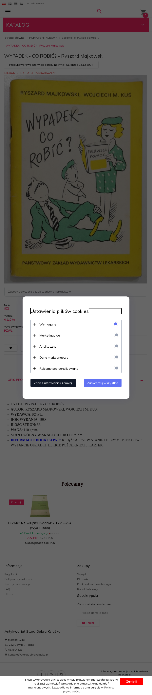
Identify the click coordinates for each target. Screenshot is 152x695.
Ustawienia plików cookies (59, 311)
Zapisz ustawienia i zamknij (53, 383)
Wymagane (47, 324)
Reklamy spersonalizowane (58, 368)
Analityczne (47, 346)
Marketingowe (49, 335)
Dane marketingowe (53, 357)
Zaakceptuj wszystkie (102, 383)
